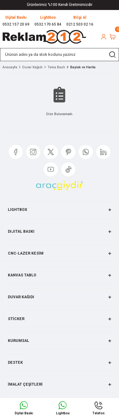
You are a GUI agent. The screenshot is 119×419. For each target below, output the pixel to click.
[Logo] (44, 37)
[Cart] (112, 36)
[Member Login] (103, 36)
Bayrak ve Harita (83, 67)
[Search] (59, 54)
